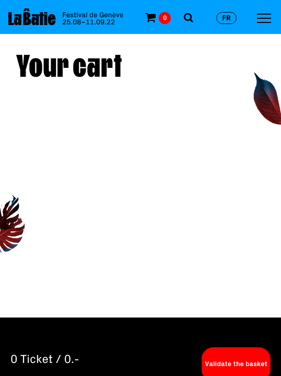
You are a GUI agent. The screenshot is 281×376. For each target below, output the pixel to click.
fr (226, 18)
